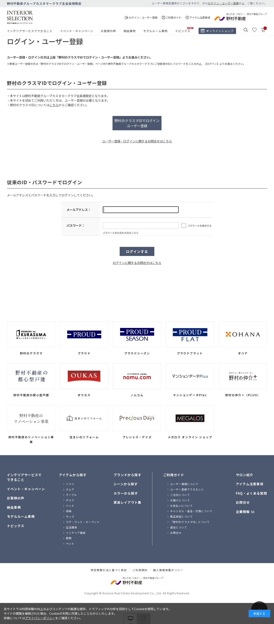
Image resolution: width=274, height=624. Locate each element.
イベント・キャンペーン (76, 31)
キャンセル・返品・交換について (191, 511)
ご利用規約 (140, 570)
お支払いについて (181, 505)
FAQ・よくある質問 (251, 493)
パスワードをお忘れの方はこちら (121, 233)
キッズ (70, 516)
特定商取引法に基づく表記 (109, 570)
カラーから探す (126, 493)
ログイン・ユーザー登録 (223, 3)
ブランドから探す (127, 474)
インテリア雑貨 (76, 532)
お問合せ (175, 532)
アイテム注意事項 (249, 484)
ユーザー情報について (184, 484)
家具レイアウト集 (127, 502)
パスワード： (76, 225)
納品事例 (130, 31)
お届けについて (180, 500)
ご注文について (180, 495)
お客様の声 (108, 31)
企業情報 (243, 511)
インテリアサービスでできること (29, 31)
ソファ (70, 484)
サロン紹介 (244, 474)
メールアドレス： (79, 209)
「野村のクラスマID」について (190, 522)
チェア (70, 489)
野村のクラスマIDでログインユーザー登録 (137, 123)
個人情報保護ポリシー (168, 570)
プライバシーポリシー (40, 618)
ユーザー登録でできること (187, 489)
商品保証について (181, 516)
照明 (69, 538)
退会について (178, 527)
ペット (70, 543)
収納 (69, 511)
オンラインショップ (219, 31)
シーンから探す (126, 484)
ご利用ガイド (173, 474)
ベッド (70, 505)
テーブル (71, 495)
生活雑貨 (71, 527)
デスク (70, 500)
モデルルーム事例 (155, 31)
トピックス (182, 31)
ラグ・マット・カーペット (83, 522)
